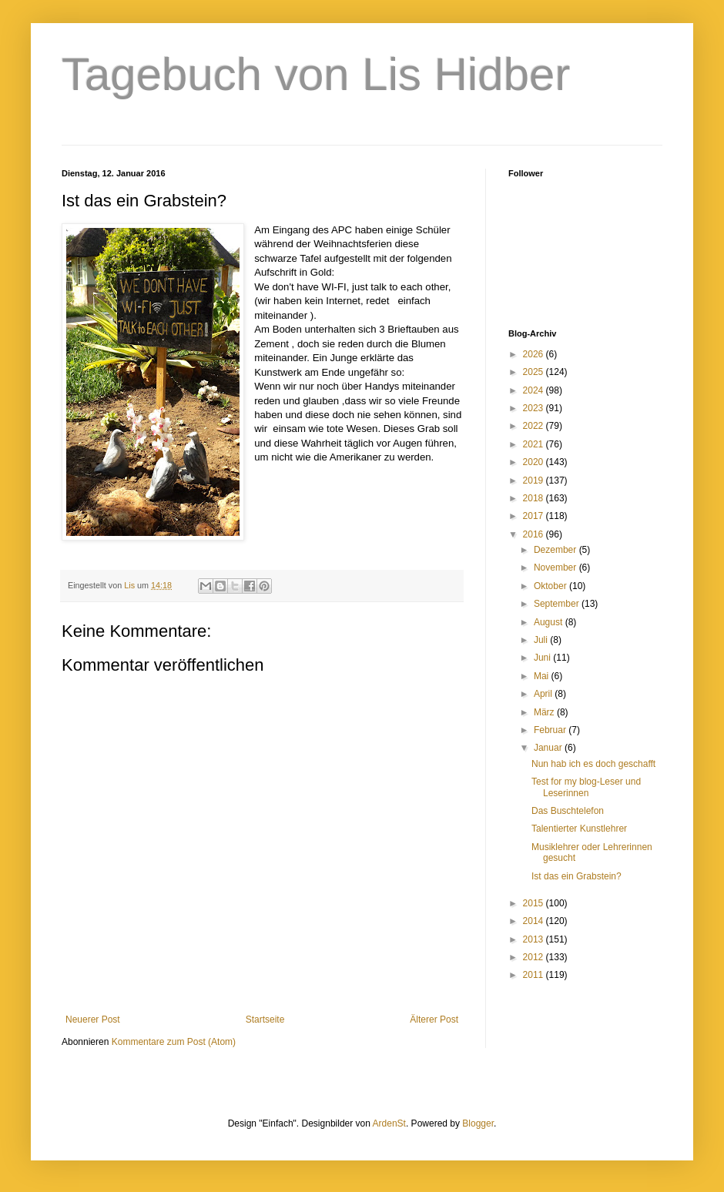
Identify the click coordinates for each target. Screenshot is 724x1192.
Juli (542, 640)
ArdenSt (389, 1123)
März (545, 712)
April (544, 693)
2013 (534, 939)
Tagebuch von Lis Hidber (316, 74)
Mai (542, 676)
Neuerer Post (92, 1019)
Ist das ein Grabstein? (576, 876)
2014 (534, 921)
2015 (534, 903)
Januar (549, 747)
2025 (534, 372)
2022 (534, 425)
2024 (534, 390)
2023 (534, 408)
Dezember (556, 549)
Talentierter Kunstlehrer (579, 828)
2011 (534, 974)
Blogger (478, 1123)
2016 (534, 534)
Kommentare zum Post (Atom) (174, 1041)
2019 (534, 480)
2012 (534, 957)
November (556, 567)
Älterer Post (434, 1019)
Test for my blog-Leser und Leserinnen (586, 787)
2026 (534, 354)
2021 (534, 444)
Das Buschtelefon (567, 810)
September (558, 603)
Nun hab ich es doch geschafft (593, 763)
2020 (534, 462)
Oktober (551, 586)
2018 (534, 498)
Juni (543, 657)
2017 (534, 516)
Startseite (265, 1019)
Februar (551, 730)
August (549, 622)
